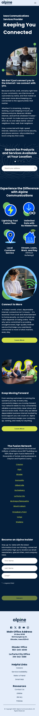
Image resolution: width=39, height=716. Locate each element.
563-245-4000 (19, 649)
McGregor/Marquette (19, 501)
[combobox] (17, 168)
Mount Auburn (20, 506)
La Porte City (19, 496)
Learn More (19, 340)
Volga (19, 517)
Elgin (20, 469)
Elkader (19, 474)
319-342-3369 (19, 656)
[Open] (35, 168)
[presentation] (17, 590)
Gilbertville (19, 485)
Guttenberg (19, 490)
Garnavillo (19, 480)
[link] (11, 627)
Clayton (19, 464)
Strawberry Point (19, 512)
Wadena (19, 522)
